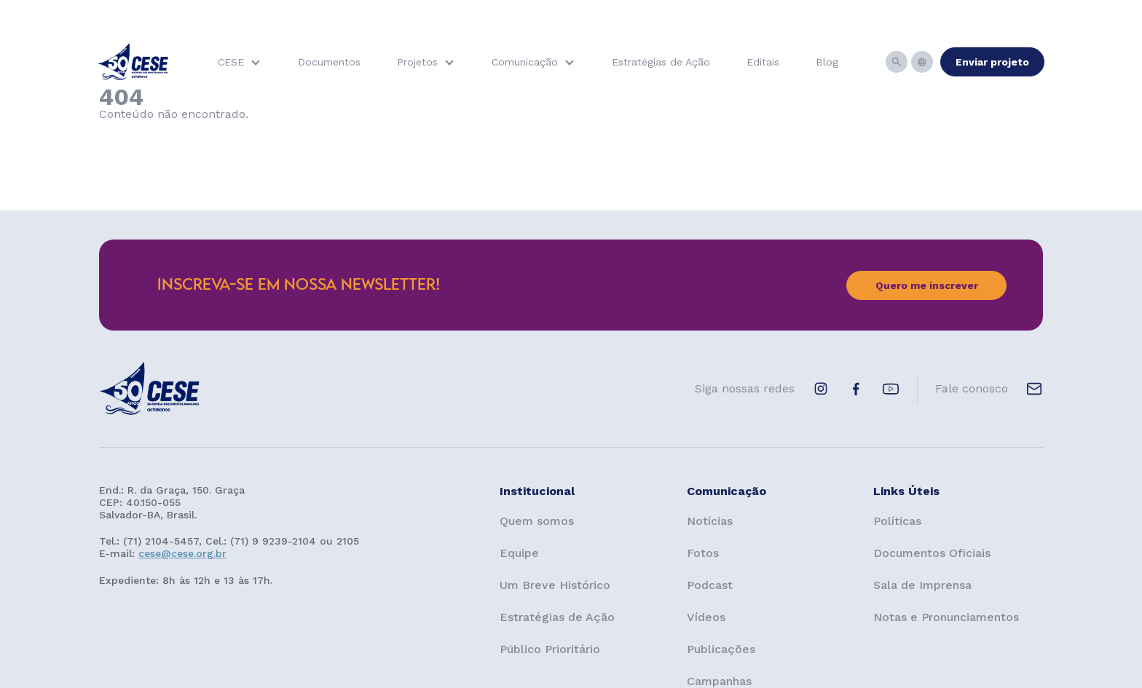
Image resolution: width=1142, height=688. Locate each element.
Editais (763, 62)
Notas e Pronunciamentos (946, 617)
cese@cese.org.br (182, 553)
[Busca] (896, 62)
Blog (827, 62)
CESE (231, 62)
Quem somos (537, 521)
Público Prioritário (550, 649)
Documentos (329, 62)
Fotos (703, 553)
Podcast (710, 585)
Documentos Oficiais (932, 553)
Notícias (710, 521)
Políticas (897, 521)
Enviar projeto (992, 62)
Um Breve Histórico (555, 585)
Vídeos (706, 617)
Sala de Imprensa (922, 585)
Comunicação (525, 62)
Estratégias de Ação (661, 62)
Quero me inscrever (926, 285)
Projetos (417, 62)
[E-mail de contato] (1034, 389)
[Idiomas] (922, 62)
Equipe (519, 553)
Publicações (721, 649)
